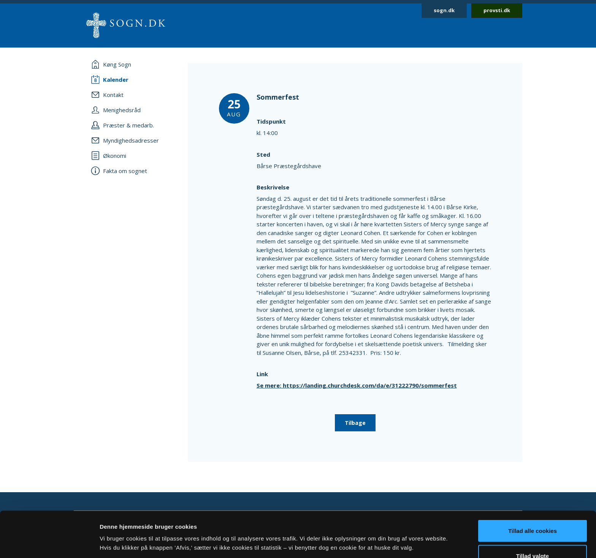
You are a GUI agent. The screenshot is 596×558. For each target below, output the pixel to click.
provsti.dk (496, 10)
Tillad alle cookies (532, 488)
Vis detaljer (395, 529)
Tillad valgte (532, 513)
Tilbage (355, 422)
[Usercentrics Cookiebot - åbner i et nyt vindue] (49, 543)
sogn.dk (444, 10)
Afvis (533, 537)
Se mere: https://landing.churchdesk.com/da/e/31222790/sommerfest (357, 385)
